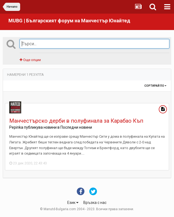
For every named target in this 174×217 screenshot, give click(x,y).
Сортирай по (155, 85)
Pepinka (16, 127)
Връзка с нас (94, 202)
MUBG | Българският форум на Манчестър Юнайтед (69, 20)
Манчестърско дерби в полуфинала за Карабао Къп (76, 120)
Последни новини (76, 127)
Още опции (30, 60)
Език (72, 202)
